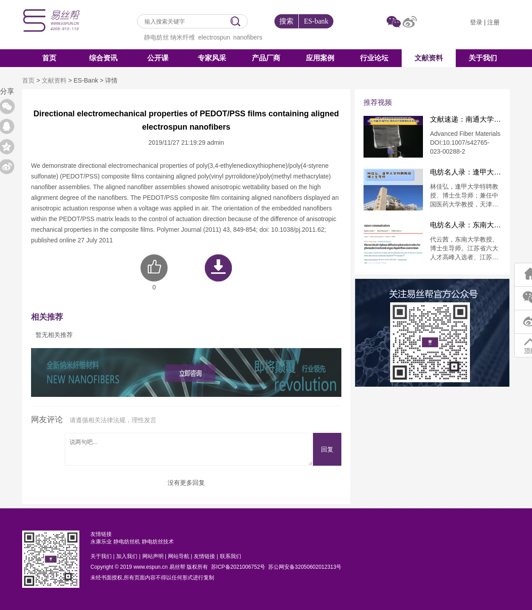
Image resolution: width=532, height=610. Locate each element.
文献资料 (429, 58)
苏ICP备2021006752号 (238, 567)
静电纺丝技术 (158, 542)
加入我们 (126, 556)
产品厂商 (266, 58)
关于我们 (483, 58)
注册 (493, 22)
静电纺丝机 (126, 542)
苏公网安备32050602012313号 (304, 567)
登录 (476, 22)
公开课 (157, 58)
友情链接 (204, 556)
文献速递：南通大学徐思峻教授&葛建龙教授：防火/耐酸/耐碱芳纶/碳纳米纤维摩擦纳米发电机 (465, 119)
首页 (49, 58)
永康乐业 (101, 542)
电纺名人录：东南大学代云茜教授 (465, 225)
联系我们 (230, 556)
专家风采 (212, 58)
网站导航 (178, 556)
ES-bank (316, 21)
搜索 (286, 21)
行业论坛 (374, 58)
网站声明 (153, 556)
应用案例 (320, 58)
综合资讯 (103, 58)
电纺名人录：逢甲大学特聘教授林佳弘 (465, 172)
